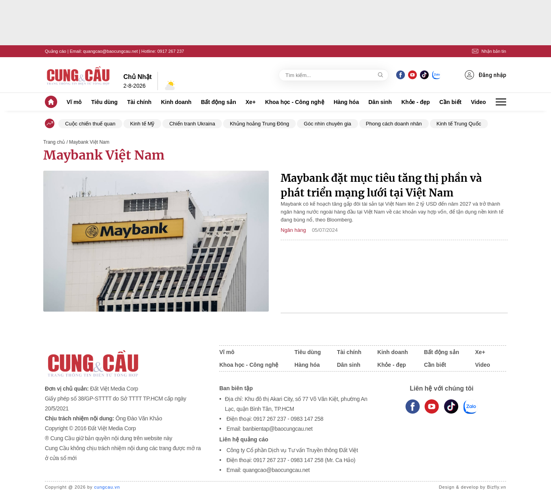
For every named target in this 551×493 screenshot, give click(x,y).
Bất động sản (218, 102)
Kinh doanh (176, 102)
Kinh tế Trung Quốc (459, 124)
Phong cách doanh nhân (394, 124)
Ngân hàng (293, 230)
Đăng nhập (485, 74)
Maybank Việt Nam (103, 155)
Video (478, 102)
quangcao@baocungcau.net (110, 51)
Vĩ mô (74, 102)
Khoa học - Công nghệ (294, 102)
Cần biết (450, 102)
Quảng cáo (55, 51)
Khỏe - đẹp (415, 102)
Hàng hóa (346, 102)
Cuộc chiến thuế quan (90, 124)
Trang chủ (54, 142)
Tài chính (139, 102)
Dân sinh (380, 102)
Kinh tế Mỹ (142, 124)
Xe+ (251, 102)
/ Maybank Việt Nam (87, 142)
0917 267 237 (170, 51)
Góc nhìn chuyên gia (327, 124)
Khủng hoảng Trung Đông (259, 124)
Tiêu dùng (104, 102)
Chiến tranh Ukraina (192, 124)
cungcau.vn (107, 487)
